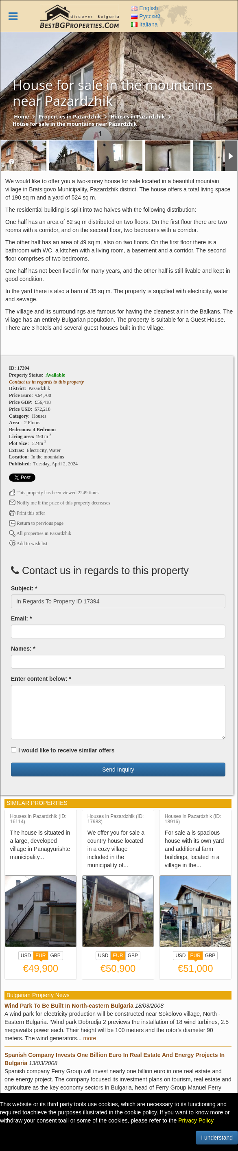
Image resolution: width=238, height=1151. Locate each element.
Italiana (144, 24)
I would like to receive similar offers (63, 750)
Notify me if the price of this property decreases (59, 503)
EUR (40, 956)
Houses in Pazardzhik (138, 116)
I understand (217, 1137)
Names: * (23, 648)
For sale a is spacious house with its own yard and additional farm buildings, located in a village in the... (194, 848)
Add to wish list (28, 543)
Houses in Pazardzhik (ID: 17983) (115, 819)
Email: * (21, 618)
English (144, 8)
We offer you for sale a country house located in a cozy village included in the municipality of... (115, 848)
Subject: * (24, 588)
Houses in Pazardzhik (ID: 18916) (193, 819)
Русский (145, 16)
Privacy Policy (196, 1120)
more (89, 1038)
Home (21, 116)
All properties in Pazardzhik (40, 533)
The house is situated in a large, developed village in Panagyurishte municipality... (40, 844)
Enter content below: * (41, 678)
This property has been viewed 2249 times (54, 492)
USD (26, 955)
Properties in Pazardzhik (70, 116)
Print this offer (27, 513)
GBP (55, 955)
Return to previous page (36, 523)
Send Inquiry (118, 769)
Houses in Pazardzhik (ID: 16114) (38, 819)
